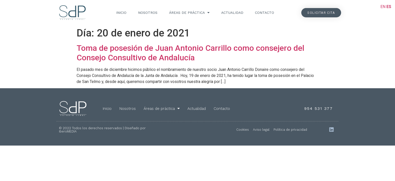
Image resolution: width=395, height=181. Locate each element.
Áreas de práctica (189, 12)
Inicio (121, 13)
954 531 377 (318, 108)
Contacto (264, 13)
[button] (321, 12)
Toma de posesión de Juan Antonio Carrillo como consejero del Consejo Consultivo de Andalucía (190, 52)
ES (388, 6)
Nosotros (147, 13)
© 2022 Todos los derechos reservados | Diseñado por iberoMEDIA (102, 129)
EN (382, 6)
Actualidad (232, 13)
